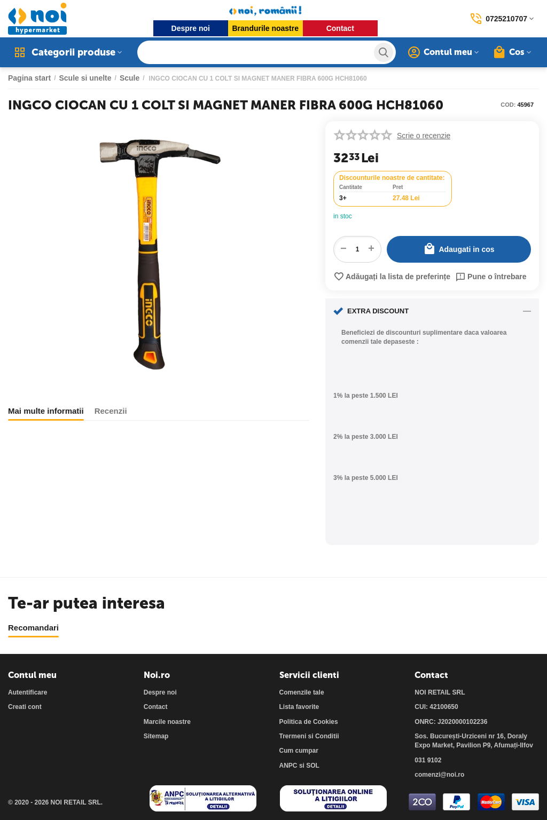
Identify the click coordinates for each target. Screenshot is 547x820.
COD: (508, 104)
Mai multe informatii (46, 410)
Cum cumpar (298, 750)
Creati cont (25, 707)
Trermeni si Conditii (309, 736)
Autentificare (27, 692)
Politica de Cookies (308, 722)
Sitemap (156, 736)
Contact (340, 28)
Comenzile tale (301, 692)
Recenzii (111, 410)
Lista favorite (299, 707)
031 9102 (428, 760)
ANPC (288, 765)
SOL (312, 765)
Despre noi (190, 28)
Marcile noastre (167, 722)
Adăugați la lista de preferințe (391, 276)
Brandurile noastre (265, 28)
